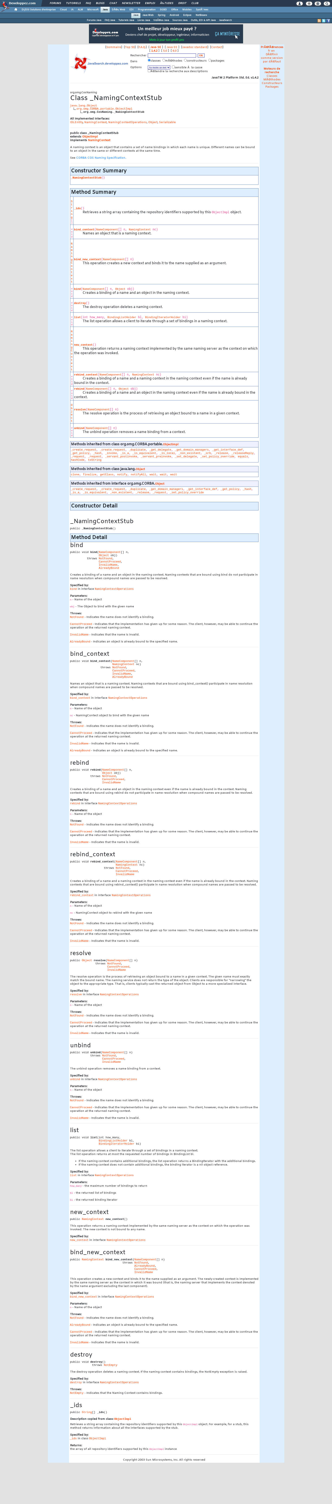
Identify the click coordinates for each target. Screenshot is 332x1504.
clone (75, 474)
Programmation (147, 9)
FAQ (88, 3)
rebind (79, 388)
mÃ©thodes (172, 61)
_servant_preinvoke (156, 456)
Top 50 (130, 47)
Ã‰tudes (167, 3)
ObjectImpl (90, 137)
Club (195, 3)
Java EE (172, 47)
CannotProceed (110, 561)
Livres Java (143, 20)
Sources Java (179, 20)
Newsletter (131, 3)
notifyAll (138, 474)
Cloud (63, 9)
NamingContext (95, 122)
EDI (131, 9)
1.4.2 (154, 51)
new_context (83, 344)
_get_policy (80, 453)
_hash (97, 453)
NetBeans (201, 15)
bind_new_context (87, 259)
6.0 (174, 51)
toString (94, 460)
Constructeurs (272, 83)
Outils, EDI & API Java (203, 20)
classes (155, 61)
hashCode (77, 460)
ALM (80, 9)
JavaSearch (225, 20)
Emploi (150, 3)
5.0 (165, 51)
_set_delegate (186, 456)
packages (216, 61)
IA (72, 9)
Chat (113, 3)
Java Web (148, 15)
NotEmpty (110, 1365)
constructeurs (196, 61)
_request (77, 456)
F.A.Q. (142, 47)
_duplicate (137, 449)
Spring (161, 15)
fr (269, 51)
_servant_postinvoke (121, 456)
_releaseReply (243, 453)
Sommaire (113, 47)
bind (77, 289)
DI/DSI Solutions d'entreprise (39, 9)
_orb (207, 453)
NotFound (105, 558)
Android (174, 15)
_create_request (83, 449)
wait (153, 474)
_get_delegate (160, 449)
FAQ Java (110, 20)
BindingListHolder (122, 317)
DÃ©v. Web (118, 9)
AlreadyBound (109, 568)
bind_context (84, 229)
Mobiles (187, 9)
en (273, 51)
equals (243, 456)
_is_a (124, 453)
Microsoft (92, 9)
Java (105, 9)
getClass (106, 474)
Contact (216, 47)
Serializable (167, 122)
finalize (89, 474)
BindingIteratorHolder (163, 317)
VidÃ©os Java (161, 20)
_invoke (111, 453)
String (72, 209)
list (77, 317)
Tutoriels (73, 3)
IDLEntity (76, 122)
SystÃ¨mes (202, 9)
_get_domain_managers (192, 449)
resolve (80, 409)
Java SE (155, 47)
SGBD (163, 9)
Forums (55, 3)
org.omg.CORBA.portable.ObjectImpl (105, 108)
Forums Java (94, 20)
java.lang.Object (83, 105)
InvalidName (108, 564)
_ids (77, 208)
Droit (182, 3)
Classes (272, 76)
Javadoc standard (194, 47)
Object (153, 122)
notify (122, 474)
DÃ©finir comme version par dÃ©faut (272, 58)
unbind (79, 428)
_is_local (167, 453)
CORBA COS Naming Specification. (101, 158)
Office (174, 9)
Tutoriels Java (126, 20)
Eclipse (187, 15)
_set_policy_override (217, 456)
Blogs (100, 3)
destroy (80, 303)
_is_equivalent (144, 453)
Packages (272, 87)
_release (221, 453)
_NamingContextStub (86, 177)
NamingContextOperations (127, 122)
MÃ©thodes (272, 79)
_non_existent (189, 453)
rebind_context (86, 374)
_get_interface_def (227, 449)
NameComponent (107, 229)
